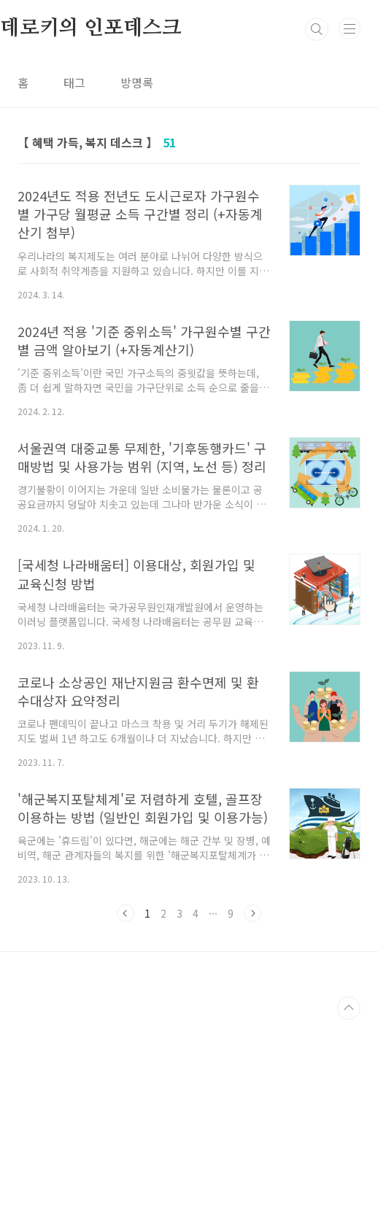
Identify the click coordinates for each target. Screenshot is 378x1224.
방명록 (136, 286)
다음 (252, 1117)
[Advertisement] (189, 102)
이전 (125, 1117)
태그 (74, 286)
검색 (317, 233)
